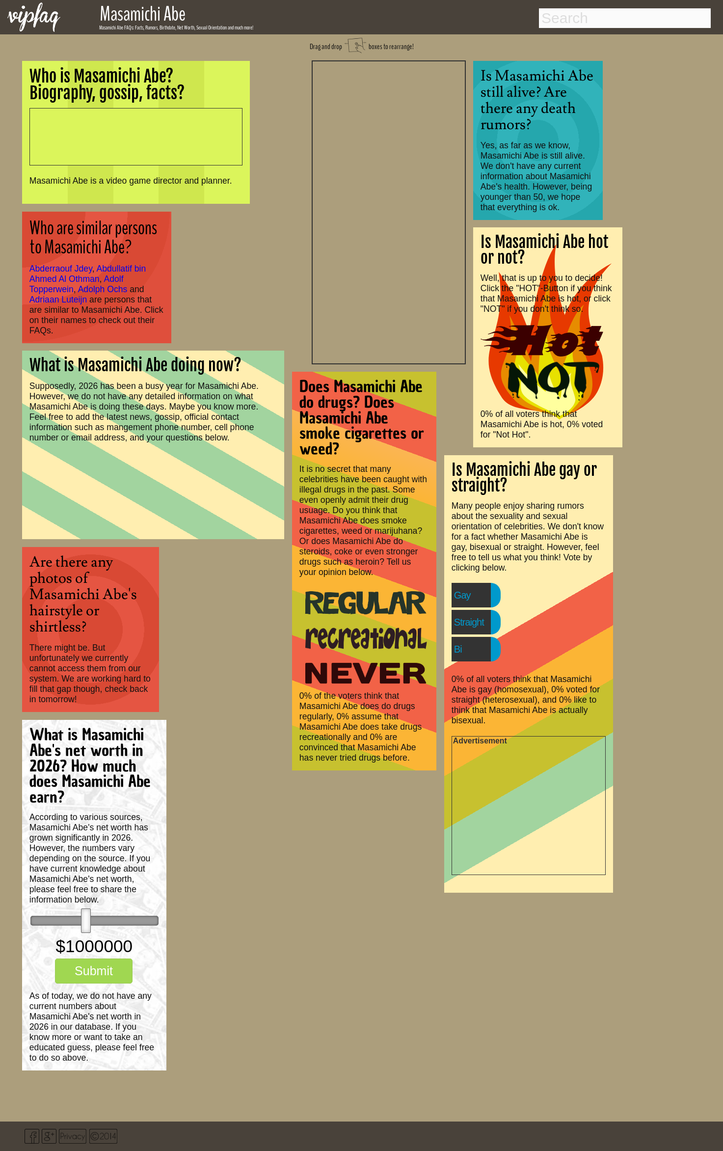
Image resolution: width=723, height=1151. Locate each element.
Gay (462, 595)
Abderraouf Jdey (60, 269)
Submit (94, 971)
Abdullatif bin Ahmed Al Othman (87, 274)
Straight (469, 622)
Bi (458, 649)
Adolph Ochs (103, 289)
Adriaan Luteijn (58, 299)
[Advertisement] (388, 211)
